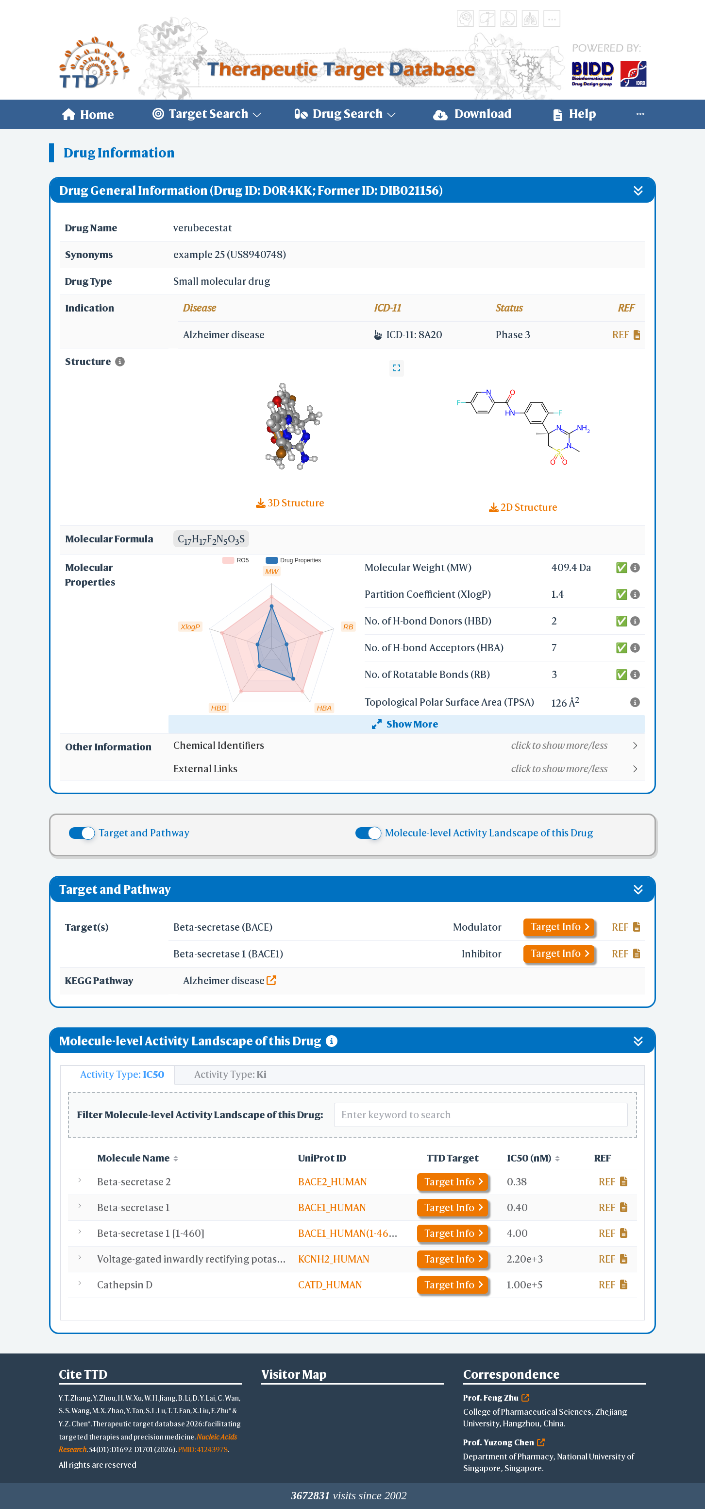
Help (575, 114)
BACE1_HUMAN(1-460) (348, 1233)
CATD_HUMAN (330, 1284)
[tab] (117, 1075)
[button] (408, 745)
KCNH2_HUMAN (333, 1259)
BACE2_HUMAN (332, 1181)
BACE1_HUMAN (332, 1207)
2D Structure (523, 507)
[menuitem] (88, 114)
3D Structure (290, 502)
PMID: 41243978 (203, 1449)
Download (472, 114)
